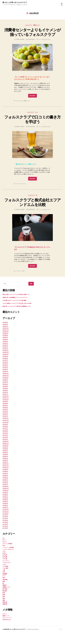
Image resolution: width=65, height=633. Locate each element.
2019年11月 (6, 466)
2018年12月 (6, 486)
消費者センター (36, 25)
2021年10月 (6, 422)
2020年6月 (5, 452)
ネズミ (4, 551)
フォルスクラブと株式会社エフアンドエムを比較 (32, 202)
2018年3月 (5, 503)
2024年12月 (6, 351)
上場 (4, 570)
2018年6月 (5, 498)
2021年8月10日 (31, 209)
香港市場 (5, 604)
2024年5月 (5, 364)
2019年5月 (5, 477)
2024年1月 (5, 371)
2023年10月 (6, 377)
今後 (4, 572)
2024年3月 (5, 368)
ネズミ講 (5, 559)
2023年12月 (6, 373)
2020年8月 (5, 449)
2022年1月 (5, 417)
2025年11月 (6, 330)
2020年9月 (5, 447)
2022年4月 (5, 411)
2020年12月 (6, 441)
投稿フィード (6, 616)
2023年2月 (5, 392)
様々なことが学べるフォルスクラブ (15, 2)
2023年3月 (5, 390)
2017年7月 (5, 518)
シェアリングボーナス (8, 549)
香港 (4, 600)
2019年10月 (6, 468)
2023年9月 (5, 379)
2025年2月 (5, 347)
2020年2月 (5, 460)
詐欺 (4, 593)
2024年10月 (6, 354)
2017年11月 (6, 511)
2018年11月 (6, 488)
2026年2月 (5, 324)
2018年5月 (5, 500)
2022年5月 (5, 409)
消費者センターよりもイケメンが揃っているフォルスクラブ (32, 32)
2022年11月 (6, 398)
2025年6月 (5, 339)
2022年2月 (5, 415)
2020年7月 (5, 451)
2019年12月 (6, 464)
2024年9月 (5, 356)
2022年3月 (5, 413)
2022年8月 (5, 403)
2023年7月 (5, 383)
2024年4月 (5, 366)
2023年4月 (5, 388)
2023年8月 (5, 381)
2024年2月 (5, 369)
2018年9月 (5, 492)
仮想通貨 (5, 574)
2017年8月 (5, 517)
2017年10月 (6, 513)
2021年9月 (5, 424)
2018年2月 (5, 505)
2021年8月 (5, 426)
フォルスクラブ (28, 25)
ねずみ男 (5, 555)
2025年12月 (6, 328)
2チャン (5, 540)
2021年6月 (5, 430)
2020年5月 (5, 454)
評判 (4, 596)
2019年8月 (5, 471)
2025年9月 (5, 334)
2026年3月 (5, 322)
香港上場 (5, 602)
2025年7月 (5, 337)
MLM (4, 545)
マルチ (4, 564)
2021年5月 (5, 432)
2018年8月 (5, 494)
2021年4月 (5, 434)
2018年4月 (5, 502)
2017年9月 (5, 515)
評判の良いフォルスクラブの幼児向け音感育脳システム (17, 306)
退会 (4, 598)
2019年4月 (5, 479)
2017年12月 (6, 509)
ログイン (5, 614)
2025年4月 (5, 343)
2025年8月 (5, 335)
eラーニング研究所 (7, 543)
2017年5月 (5, 522)
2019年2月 (5, 483)
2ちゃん (5, 542)
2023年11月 (6, 375)
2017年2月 (5, 528)
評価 (4, 594)
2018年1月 (5, 507)
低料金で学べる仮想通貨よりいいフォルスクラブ (15, 297)
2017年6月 (5, 520)
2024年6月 (5, 362)
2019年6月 (5, 475)
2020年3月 (5, 458)
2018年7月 (5, 496)
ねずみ (4, 553)
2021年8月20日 (31, 39)
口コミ (36, 112)
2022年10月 (6, 400)
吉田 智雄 (5, 579)
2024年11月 (6, 352)
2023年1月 (5, 394)
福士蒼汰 (5, 591)
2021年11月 (6, 420)
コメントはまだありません (45, 39)
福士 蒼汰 (5, 589)
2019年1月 (5, 485)
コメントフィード (7, 617)
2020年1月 (5, 462)
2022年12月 (6, 396)
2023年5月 (5, 386)
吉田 (4, 577)
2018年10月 (6, 490)
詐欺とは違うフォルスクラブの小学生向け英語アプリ (16, 294)
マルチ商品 (5, 566)
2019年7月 (5, 473)
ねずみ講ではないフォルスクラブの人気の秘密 (14, 300)
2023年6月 (5, 385)
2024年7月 (5, 360)
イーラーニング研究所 (8, 547)
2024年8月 (5, 358)
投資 (4, 581)
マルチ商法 (5, 568)
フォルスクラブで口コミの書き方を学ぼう (33, 119)
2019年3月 (5, 481)
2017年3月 (5, 526)
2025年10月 (6, 332)
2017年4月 (5, 524)
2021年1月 (5, 439)
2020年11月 (6, 443)
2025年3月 (5, 345)
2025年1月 (5, 349)
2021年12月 (6, 418)
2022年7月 (5, 405)
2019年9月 (5, 469)
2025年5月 (5, 341)
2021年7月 (5, 428)
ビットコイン (6, 560)
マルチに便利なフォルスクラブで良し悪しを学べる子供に (17, 303)
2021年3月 (5, 435)
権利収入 (5, 585)
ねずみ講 (5, 557)
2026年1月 (5, 326)
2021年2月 (5, 437)
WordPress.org (6, 619)
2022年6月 (5, 407)
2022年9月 (5, 402)
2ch (3, 538)
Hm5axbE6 (22, 39)
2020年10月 (6, 445)
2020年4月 (5, 456)
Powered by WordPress (33, 629)
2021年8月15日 (31, 126)
